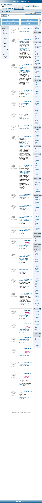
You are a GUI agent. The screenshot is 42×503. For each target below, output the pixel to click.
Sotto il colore (23, 393)
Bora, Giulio (27, 146)
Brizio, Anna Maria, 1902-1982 (37, 293)
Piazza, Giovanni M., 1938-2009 (24, 70)
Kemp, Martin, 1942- (37, 112)
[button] (32, 6)
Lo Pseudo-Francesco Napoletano (28, 315)
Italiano (37, 150)
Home (14, 1)
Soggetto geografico (37, 235)
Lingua (36, 146)
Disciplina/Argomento (37, 195)
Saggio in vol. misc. (37, 54)
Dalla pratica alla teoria (25, 92)
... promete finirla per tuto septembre (29, 294)
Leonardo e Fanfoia (24, 195)
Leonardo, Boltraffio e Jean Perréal (28, 245)
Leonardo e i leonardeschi (26, 217)
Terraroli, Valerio (23, 259)
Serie (35, 178)
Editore (36, 154)
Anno (36, 127)
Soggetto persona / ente (37, 246)
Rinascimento (38, 340)
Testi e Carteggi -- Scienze (37, 314)
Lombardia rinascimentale (26, 256)
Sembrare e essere (24, 379)
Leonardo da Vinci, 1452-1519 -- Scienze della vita (37, 283)
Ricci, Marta (26, 220)
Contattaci (23, 1)
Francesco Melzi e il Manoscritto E (28, 103)
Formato (36, 32)
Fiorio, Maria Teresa (24, 31)
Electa (37, 156)
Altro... (39, 125)
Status (36, 67)
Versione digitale (27, 243)
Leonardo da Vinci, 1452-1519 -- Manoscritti (37, 270)
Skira (37, 160)
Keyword (37, 309)
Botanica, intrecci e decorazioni (27, 41)
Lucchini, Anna (23, 272)
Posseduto (37, 71)
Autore (36, 80)
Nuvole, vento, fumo (24, 280)
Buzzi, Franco (23, 46)
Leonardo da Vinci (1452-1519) (27, 167)
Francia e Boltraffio (24, 114)
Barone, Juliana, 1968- (37, 103)
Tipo (35, 42)
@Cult (21, 412)
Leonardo (22, 138)
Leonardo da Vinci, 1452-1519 (24, 48)
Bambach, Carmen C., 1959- (24, 173)
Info (18, 1)
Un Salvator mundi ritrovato (26, 364)
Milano (36, 240)
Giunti (37, 169)
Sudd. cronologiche (37, 335)
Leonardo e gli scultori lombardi (28, 206)
